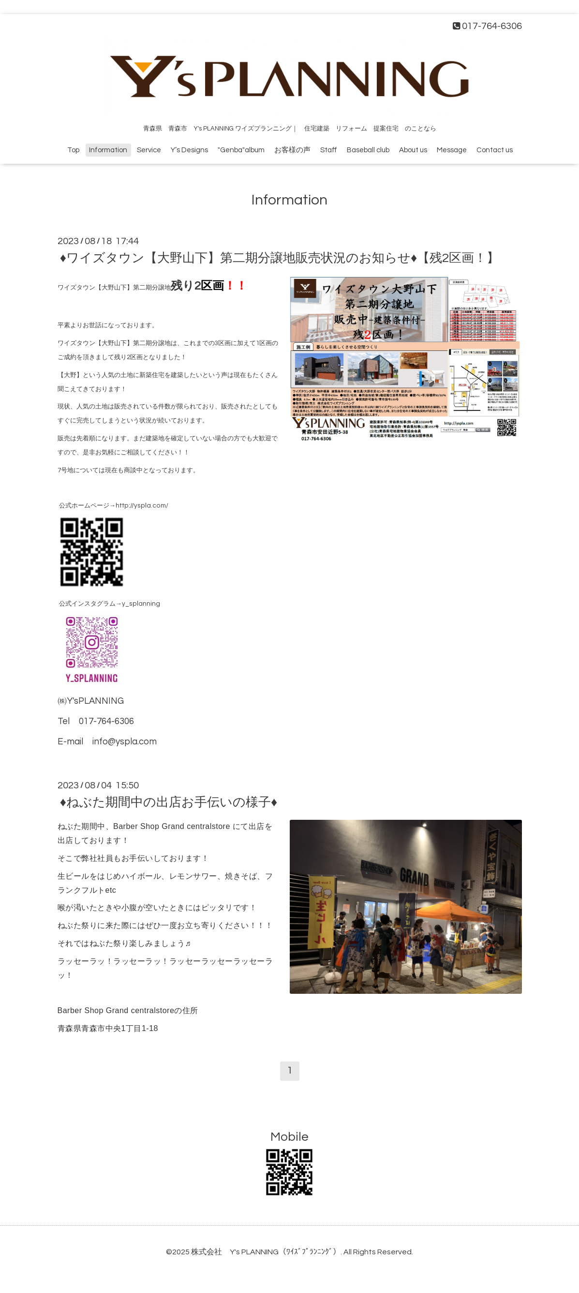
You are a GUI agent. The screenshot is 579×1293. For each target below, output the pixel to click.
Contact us (494, 150)
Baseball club (368, 150)
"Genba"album (241, 150)
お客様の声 (292, 150)
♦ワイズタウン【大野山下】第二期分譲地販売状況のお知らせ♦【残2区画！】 (280, 258)
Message (452, 150)
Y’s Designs (189, 150)
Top (73, 150)
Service (149, 150)
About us (413, 150)
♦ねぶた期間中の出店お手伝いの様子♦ (169, 802)
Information (108, 150)
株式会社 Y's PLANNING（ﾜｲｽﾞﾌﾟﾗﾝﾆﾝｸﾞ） (266, 1252)
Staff (328, 150)
